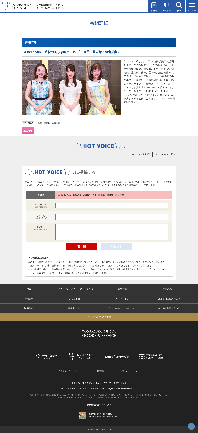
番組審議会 (29, 308)
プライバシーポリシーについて (122, 308)
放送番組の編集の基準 (169, 298)
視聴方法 (122, 289)
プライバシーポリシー (130, 371)
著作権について (75, 308)
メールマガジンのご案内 (99, 317)
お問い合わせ (169, 289)
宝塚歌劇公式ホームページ (98, 405)
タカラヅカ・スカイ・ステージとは (75, 289)
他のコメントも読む (141, 154)
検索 (29, 289)
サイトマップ (122, 298)
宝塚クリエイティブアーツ (70, 371)
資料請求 (29, 298)
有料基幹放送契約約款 (169, 308)
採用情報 (101, 371)
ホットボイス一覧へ (165, 154)
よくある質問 (75, 298)
